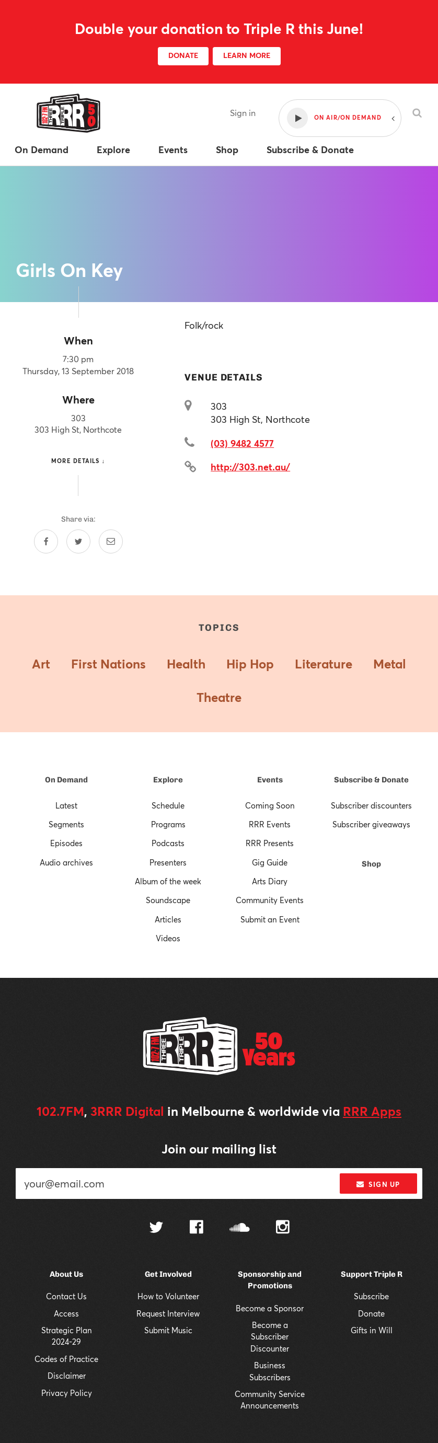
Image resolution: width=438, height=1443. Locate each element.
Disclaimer (67, 1375)
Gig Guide (269, 862)
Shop (371, 864)
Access (66, 1313)
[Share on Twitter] (78, 541)
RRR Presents (270, 843)
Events (270, 779)
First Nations (108, 663)
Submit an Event (269, 919)
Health (186, 663)
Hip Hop (250, 663)
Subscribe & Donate (371, 779)
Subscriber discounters (371, 805)
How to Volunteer (168, 1296)
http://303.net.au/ (250, 466)
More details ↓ (78, 461)
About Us (66, 1274)
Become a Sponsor (270, 1308)
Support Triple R (371, 1274)
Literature (323, 663)
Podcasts (168, 843)
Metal (389, 663)
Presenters (168, 862)
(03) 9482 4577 (242, 443)
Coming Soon (270, 805)
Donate (371, 1313)
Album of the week (168, 881)
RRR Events (270, 824)
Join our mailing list (219, 1148)
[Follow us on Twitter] (156, 1228)
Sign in (243, 112)
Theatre (219, 697)
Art (41, 663)
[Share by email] (111, 541)
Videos (168, 938)
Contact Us (66, 1296)
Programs (168, 824)
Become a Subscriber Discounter (269, 1337)
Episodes (66, 843)
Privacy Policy (66, 1393)
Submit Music (168, 1330)
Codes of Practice (66, 1359)
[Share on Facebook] (46, 541)
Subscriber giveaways (371, 824)
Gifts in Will (372, 1330)
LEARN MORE (246, 55)
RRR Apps (372, 1111)
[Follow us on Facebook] (196, 1228)
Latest (66, 805)
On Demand (66, 779)
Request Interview (168, 1313)
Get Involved (168, 1274)
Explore (168, 779)
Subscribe (371, 1296)
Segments (66, 824)
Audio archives (66, 862)
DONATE (183, 55)
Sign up (378, 1184)
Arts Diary (269, 881)
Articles (168, 919)
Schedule (168, 805)
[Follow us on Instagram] (283, 1228)
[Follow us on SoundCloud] (239, 1228)
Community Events (270, 900)
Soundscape (168, 900)
